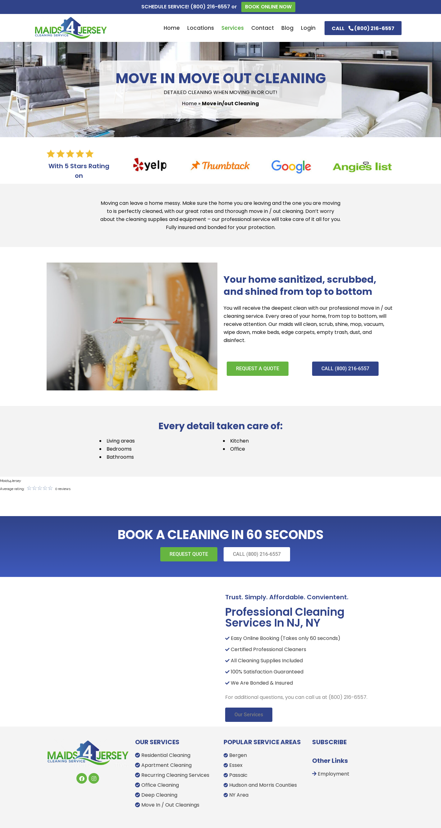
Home (189, 103)
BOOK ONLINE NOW (268, 6)
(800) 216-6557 (210, 6)
